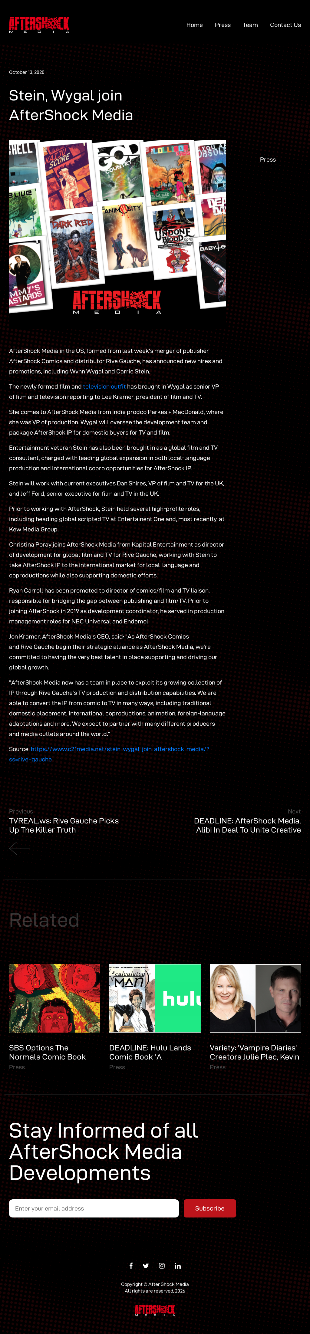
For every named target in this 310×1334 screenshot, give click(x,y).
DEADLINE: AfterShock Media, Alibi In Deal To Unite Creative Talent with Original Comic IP (247, 829)
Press (223, 24)
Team (250, 24)
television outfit (104, 386)
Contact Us (285, 24)
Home (194, 24)
